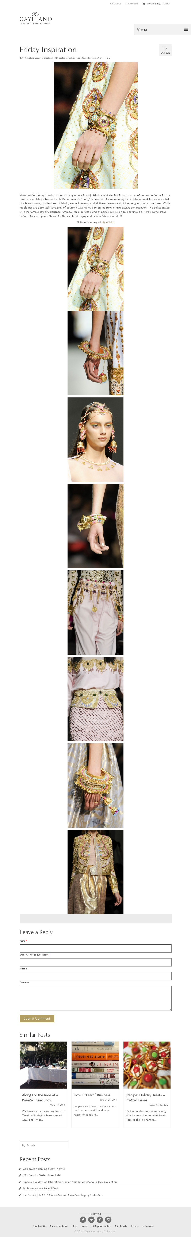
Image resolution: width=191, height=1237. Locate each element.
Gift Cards (115, 3)
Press (84, 1226)
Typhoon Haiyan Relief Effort (40, 1188)
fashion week (75, 58)
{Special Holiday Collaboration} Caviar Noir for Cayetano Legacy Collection (70, 1182)
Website (23, 968)
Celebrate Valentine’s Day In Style (44, 1169)
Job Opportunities (101, 1226)
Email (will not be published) (34, 954)
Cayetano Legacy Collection (38, 58)
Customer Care (59, 1226)
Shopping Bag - (156, 3)
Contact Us (39, 1226)
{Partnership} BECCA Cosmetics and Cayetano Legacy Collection (63, 1195)
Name (23, 941)
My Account (131, 3)
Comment (24, 982)
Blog (74, 1226)
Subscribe (148, 1226)
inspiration (97, 58)
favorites (86, 58)
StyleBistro (108, 222)
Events (134, 1226)
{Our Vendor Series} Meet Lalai (42, 1175)
